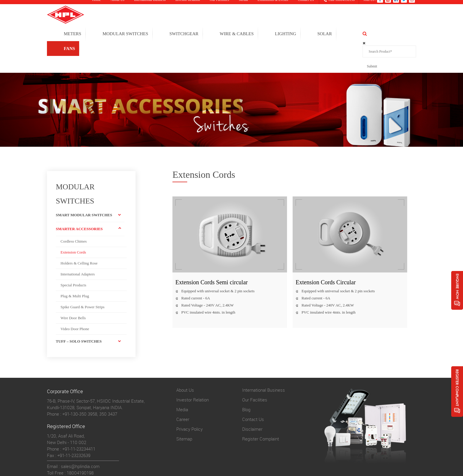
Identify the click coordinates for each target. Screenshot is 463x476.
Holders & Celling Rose (79, 233)
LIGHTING (316, 34)
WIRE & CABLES (267, 34)
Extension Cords (73, 222)
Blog (246, 379)
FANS (389, 34)
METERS (103, 34)
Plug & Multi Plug (75, 266)
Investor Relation (192, 369)
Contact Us (253, 389)
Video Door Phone (75, 298)
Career (182, 389)
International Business (263, 360)
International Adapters (78, 244)
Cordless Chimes (74, 211)
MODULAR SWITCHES (156, 34)
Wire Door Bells (73, 287)
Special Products (73, 255)
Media (182, 379)
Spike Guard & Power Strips (83, 277)
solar (355, 34)
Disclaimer (252, 399)
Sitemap (184, 409)
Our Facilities (254, 369)
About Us (185, 360)
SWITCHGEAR (214, 34)
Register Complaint (260, 409)
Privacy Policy (189, 399)
